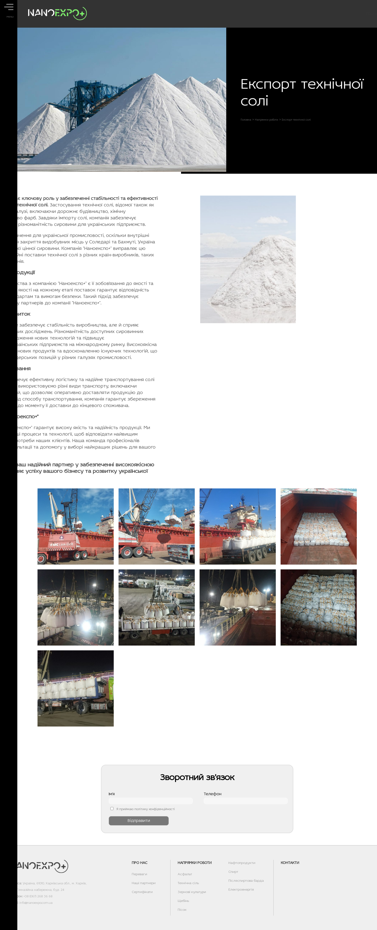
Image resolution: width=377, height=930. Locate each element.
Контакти (337, 14)
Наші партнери (144, 883)
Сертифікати (142, 892)
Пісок (182, 910)
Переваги (139, 874)
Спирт (233, 872)
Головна (248, 120)
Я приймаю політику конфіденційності (145, 809)
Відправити (139, 821)
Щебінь (183, 901)
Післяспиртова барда (246, 881)
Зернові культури (192, 892)
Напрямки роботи (296, 14)
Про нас (256, 14)
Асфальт (185, 874)
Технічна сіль (188, 883)
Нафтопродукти (241, 863)
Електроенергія (241, 890)
